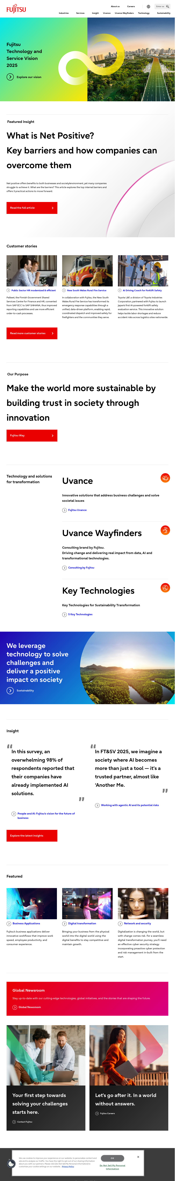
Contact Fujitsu (22, 1122)
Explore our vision (24, 77)
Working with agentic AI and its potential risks (127, 805)
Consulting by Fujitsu (78, 568)
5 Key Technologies (77, 614)
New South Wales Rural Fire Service (84, 290)
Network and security (134, 923)
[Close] (138, 1157)
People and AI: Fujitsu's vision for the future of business (43, 816)
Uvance (106, 13)
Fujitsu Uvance (74, 510)
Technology (144, 13)
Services (80, 13)
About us (115, 6)
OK (112, 1158)
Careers (131, 6)
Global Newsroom (26, 1007)
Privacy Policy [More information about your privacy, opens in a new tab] (68, 1166)
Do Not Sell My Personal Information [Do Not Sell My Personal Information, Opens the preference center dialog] (112, 1167)
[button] (11, 1164)
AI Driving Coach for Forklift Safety (140, 290)
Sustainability (163, 13)
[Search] (162, 6)
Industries (64, 13)
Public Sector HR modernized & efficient (31, 290)
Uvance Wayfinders (124, 13)
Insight (95, 13)
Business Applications (23, 923)
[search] (167, 6)
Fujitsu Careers (105, 1113)
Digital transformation (79, 923)
